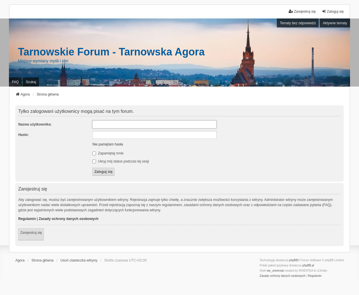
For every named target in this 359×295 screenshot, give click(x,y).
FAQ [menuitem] (15, 82)
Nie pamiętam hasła (107, 144)
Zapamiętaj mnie (107, 153)
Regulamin (27, 219)
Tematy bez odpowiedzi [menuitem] (298, 23)
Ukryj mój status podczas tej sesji (120, 161)
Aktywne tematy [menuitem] (335, 23)
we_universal (275, 270)
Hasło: (23, 135)
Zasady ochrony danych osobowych (69, 219)
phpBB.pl (308, 265)
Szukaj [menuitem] (31, 82)
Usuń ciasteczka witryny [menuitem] (79, 260)
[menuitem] (282, 276)
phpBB (293, 260)
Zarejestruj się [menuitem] (302, 11)
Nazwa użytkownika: (35, 124)
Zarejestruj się (31, 233)
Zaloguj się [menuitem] (333, 11)
